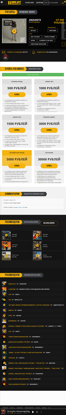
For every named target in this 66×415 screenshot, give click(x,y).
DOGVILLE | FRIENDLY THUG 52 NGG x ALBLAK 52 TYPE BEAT (27, 326)
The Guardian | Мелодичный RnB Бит (19, 411)
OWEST (17, 294)
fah (10, 300)
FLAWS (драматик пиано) (17, 384)
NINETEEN (52, 363)
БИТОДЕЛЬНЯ (35, 22)
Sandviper (23, 284)
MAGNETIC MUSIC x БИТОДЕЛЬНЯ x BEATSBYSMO (34, 289)
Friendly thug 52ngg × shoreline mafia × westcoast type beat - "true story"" (35, 368)
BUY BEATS (12, 408)
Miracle (11, 310)
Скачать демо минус (33, 74)
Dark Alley (12, 284)
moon (36, 342)
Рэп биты (38, 408)
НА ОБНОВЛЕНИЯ (44, 52)
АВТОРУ (15, 52)
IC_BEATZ (21, 358)
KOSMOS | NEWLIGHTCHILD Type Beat (20, 373)
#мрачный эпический (38, 44)
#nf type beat (35, 37)
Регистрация (54, 2)
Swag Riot (37, 379)
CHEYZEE (18, 315)
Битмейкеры (20, 408)
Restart (45, 255)
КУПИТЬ (16, 95)
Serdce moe (15, 255)
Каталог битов (29, 3)
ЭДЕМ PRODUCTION (59, 305)
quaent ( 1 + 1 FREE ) (54, 326)
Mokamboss (36, 337)
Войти (46, 2)
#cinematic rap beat (46, 40)
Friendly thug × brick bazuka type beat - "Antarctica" (27, 363)
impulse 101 (18, 300)
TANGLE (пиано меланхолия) (18, 337)
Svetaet (45, 245)
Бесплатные (39, 3)
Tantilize (12, 358)
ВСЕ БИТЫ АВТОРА (48, 223)
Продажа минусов (29, 408)
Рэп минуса (5, 408)
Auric (10, 315)
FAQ (49, 408)
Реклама (44, 408)
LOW (10, 294)
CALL (10, 331)
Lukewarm (15, 245)
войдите (20, 207)
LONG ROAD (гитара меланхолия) (20, 347)
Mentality (14, 234)
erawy (20, 310)
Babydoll (45, 234)
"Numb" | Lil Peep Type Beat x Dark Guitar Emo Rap (25, 352)
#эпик (33, 40)
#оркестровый (49, 37)
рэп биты (10, 12)
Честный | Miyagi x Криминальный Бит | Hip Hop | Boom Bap (29, 305)
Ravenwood (12, 321)
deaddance (39, 373)
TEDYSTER (9, 413)
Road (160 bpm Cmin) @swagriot (19, 379)
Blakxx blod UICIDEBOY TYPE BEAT (20, 342)
